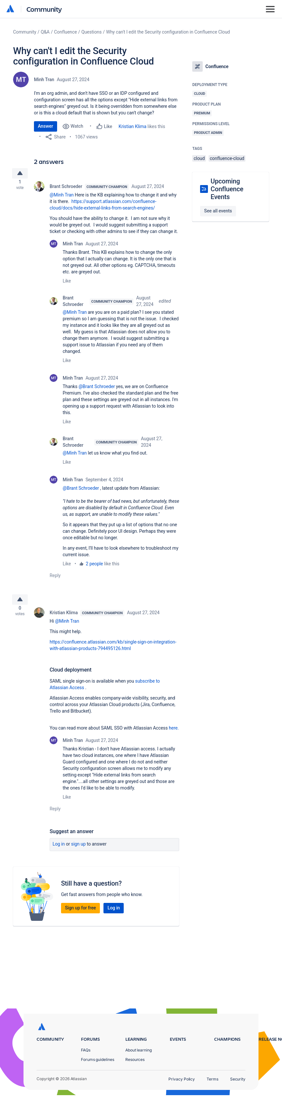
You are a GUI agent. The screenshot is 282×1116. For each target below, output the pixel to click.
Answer (45, 126)
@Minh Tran (62, 197)
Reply (55, 578)
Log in (59, 849)
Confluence (65, 32)
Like (67, 283)
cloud (199, 158)
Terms (212, 1099)
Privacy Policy (181, 1099)
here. (174, 733)
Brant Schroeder (66, 189)
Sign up (78, 849)
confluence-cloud (227, 158)
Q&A (45, 32)
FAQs (85, 1070)
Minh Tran (44, 79)
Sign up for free (80, 913)
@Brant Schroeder (97, 389)
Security (237, 1099)
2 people (94, 566)
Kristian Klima (132, 126)
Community (44, 9)
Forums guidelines (97, 1080)
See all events (218, 210)
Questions (91, 32)
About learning (138, 1070)
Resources (135, 1080)
